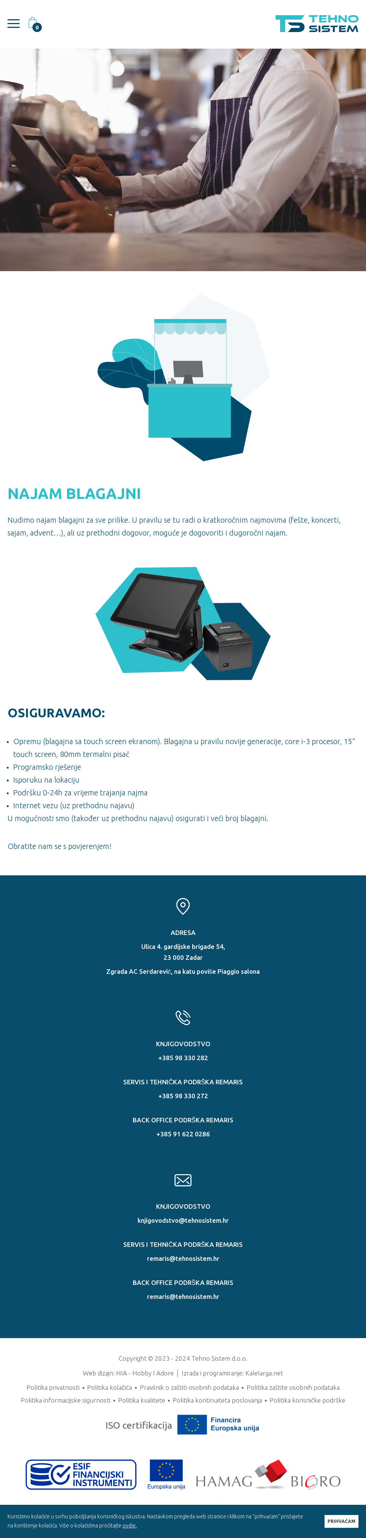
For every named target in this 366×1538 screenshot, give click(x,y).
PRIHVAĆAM (341, 1521)
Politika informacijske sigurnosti (65, 1400)
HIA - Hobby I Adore (145, 1373)
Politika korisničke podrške (307, 1400)
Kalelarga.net (264, 1373)
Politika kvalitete (141, 1400)
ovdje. (130, 1526)
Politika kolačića (109, 1387)
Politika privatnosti (53, 1387)
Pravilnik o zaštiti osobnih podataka (189, 1387)
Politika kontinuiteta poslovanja (217, 1400)
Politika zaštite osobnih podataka (293, 1387)
